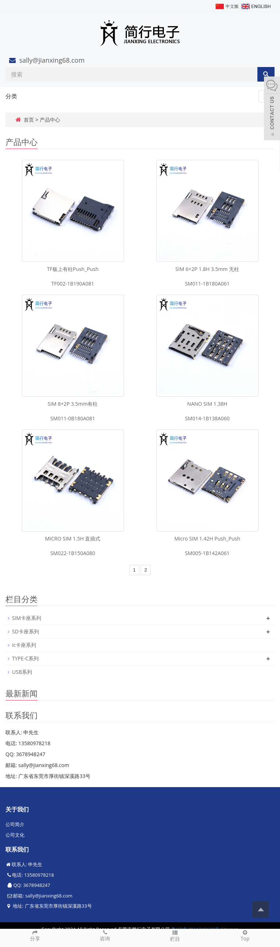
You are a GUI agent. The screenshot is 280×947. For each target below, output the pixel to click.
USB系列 (22, 671)
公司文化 (14, 835)
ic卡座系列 (24, 644)
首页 (29, 119)
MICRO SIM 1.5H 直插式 (73, 538)
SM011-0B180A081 (72, 418)
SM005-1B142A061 (207, 553)
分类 (11, 96)
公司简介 (14, 824)
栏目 (175, 935)
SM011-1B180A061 (207, 283)
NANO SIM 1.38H (207, 403)
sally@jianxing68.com (52, 60)
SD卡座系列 (25, 631)
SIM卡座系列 (26, 617)
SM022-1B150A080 (72, 553)
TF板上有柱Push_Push (73, 269)
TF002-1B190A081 (72, 283)
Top (245, 935)
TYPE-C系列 (25, 658)
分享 (35, 935)
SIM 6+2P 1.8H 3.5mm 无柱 (207, 269)
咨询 (105, 935)
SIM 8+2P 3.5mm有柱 (73, 403)
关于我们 (17, 809)
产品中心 (50, 119)
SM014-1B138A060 (207, 418)
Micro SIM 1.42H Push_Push (207, 538)
